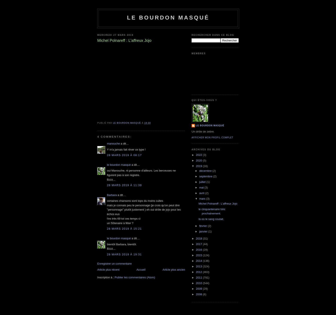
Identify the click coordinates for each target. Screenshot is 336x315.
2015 (199, 255)
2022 (199, 155)
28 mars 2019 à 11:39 (124, 185)
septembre (206, 176)
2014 (199, 260)
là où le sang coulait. (211, 219)
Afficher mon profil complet (212, 137)
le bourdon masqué (168, 17)
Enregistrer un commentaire (114, 263)
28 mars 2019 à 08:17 (124, 155)
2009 (199, 288)
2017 (199, 244)
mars (202, 198)
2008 (199, 294)
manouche (113, 143)
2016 (199, 249)
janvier (203, 231)
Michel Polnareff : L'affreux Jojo (217, 203)
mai (202, 187)
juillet (202, 182)
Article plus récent (108, 269)
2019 (199, 166)
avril (202, 193)
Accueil (141, 269)
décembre (205, 170)
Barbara (112, 195)
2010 (199, 283)
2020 (199, 160)
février (203, 226)
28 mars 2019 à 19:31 (124, 254)
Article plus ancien (174, 269)
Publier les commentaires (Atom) (135, 277)
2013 (199, 266)
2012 (199, 272)
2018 (199, 238)
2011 (199, 277)
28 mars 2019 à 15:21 (124, 228)
